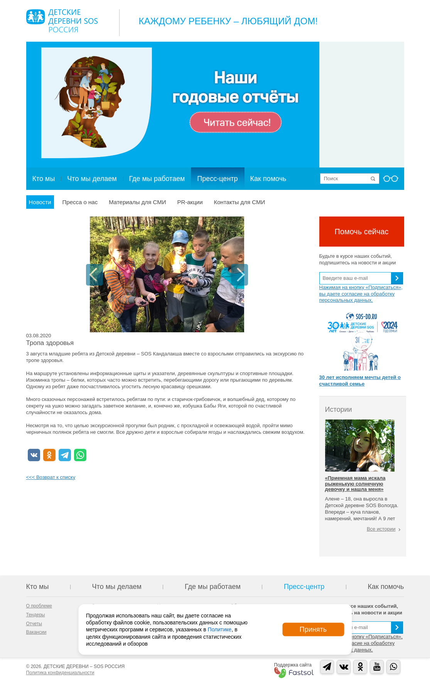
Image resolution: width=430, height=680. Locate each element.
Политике (220, 629)
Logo (62, 20)
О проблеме (39, 606)
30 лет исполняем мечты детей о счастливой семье (360, 380)
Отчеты (34, 623)
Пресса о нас (80, 202)
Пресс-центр (217, 179)
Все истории (381, 529)
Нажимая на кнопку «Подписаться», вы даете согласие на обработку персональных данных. (361, 293)
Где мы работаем (157, 179)
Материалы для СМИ (137, 202)
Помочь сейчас (361, 231)
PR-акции (189, 202)
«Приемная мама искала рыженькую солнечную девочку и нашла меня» (355, 483)
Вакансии (36, 632)
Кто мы (43, 179)
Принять (313, 629)
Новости (40, 202)
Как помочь (268, 179)
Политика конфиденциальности (60, 672)
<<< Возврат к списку (51, 477)
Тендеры (35, 614)
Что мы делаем (91, 179)
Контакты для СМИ (239, 202)
